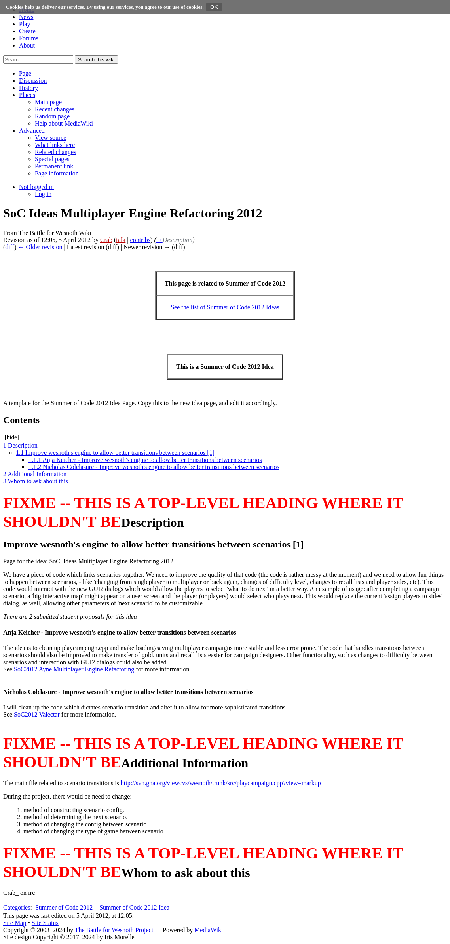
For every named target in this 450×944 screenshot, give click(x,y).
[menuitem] (48, 102)
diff (9, 247)
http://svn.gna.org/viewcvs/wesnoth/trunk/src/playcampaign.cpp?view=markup (221, 783)
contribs (140, 239)
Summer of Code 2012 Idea (134, 907)
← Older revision (40, 247)
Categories (16, 907)
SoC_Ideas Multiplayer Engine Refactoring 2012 (111, 561)
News (26, 16)
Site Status (45, 922)
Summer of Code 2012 (64, 907)
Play (24, 24)
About (27, 45)
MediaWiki (208, 930)
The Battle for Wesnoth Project (114, 930)
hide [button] (12, 437)
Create (27, 31)
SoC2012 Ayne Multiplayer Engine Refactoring (74, 669)
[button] (25, 73)
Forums (28, 38)
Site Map (14, 922)
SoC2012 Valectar (37, 714)
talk (120, 239)
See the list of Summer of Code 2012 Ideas (225, 307)
